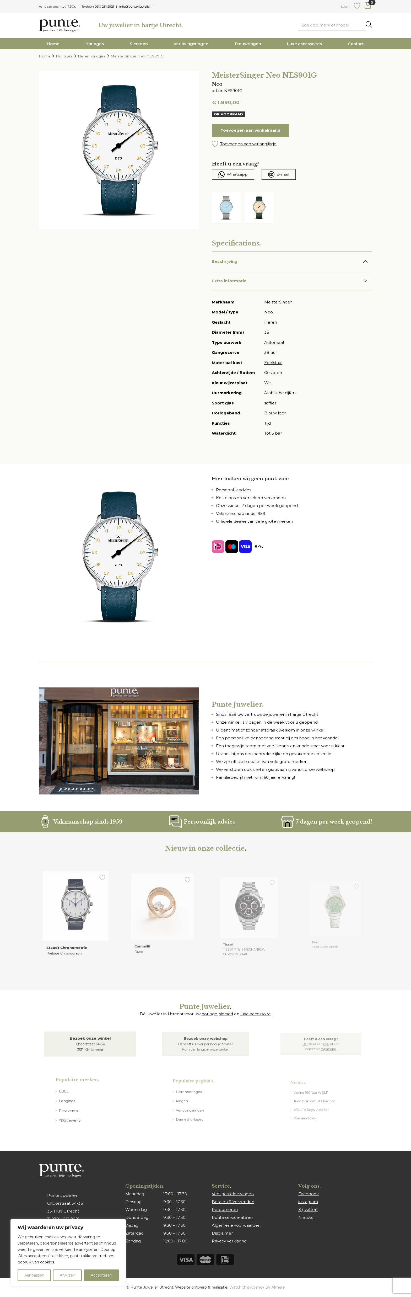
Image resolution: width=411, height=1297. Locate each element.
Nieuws (305, 1217)
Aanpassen (34, 1275)
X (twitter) (308, 1209)
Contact (356, 43)
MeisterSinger (278, 302)
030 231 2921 (104, 6)
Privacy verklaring (229, 1241)
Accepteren (101, 1275)
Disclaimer (222, 1233)
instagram (308, 1201)
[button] (292, 144)
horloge (209, 1013)
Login (345, 6)
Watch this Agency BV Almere (257, 1287)
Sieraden (139, 43)
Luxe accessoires (304, 43)
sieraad (226, 1013)
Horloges (94, 43)
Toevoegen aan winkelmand (250, 130)
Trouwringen (247, 43)
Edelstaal (273, 362)
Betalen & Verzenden (233, 1201)
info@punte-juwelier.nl (136, 6)
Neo (268, 311)
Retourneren (225, 1209)
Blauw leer (275, 412)
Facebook (308, 1193)
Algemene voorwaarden (236, 1225)
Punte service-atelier (232, 1217)
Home (53, 43)
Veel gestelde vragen (233, 1193)
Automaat (274, 342)
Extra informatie (229, 280)
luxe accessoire (255, 1013)
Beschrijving (224, 261)
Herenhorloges (91, 56)
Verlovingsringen (191, 43)
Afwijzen (67, 1275)
